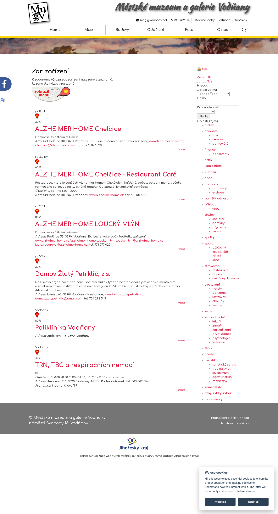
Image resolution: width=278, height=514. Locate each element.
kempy (217, 319)
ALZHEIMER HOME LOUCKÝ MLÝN (87, 238)
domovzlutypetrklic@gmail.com (58, 312)
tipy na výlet (221, 382)
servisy (217, 153)
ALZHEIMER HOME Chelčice (78, 143)
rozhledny (219, 395)
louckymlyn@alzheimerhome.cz (140, 254)
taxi (215, 149)
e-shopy (218, 206)
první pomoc (221, 347)
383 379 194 (180, 20)
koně (216, 274)
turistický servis (224, 378)
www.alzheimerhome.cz (166, 155)
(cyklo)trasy (220, 386)
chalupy (218, 315)
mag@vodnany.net (151, 20)
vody (215, 222)
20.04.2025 (181, 354)
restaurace (220, 284)
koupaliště (220, 265)
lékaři (216, 335)
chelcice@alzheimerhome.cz (57, 159)
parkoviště (220, 157)
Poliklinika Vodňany (65, 341)
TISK (202, 82)
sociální (218, 232)
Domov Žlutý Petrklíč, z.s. (72, 288)
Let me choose (246, 491)
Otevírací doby (204, 20)
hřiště (216, 269)
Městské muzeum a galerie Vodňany (182, 7)
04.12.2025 (181, 404)
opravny (218, 236)
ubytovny (219, 310)
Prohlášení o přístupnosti (230, 419)
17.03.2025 (181, 164)
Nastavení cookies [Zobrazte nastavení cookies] (235, 424)
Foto (189, 30)
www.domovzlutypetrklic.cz (124, 308)
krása (216, 245)
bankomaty (220, 167)
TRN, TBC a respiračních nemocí (84, 379)
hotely (217, 302)
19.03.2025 (182, 263)
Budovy (122, 30)
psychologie (221, 352)
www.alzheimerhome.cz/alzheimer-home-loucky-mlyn (74, 254)
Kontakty (240, 20)
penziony (219, 306)
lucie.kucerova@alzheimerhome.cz (61, 258)
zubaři (217, 339)
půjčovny (219, 241)
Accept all (220, 501)
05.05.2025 (181, 213)
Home (55, 30)
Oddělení (155, 30)
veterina (218, 356)
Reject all (253, 501)
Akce (89, 30)
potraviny (219, 202)
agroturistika (222, 390)
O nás (222, 30)
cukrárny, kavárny (225, 292)
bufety (217, 288)
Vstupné (224, 20)
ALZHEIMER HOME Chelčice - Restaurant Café (105, 188)
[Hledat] (244, 30)
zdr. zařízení (221, 343)
